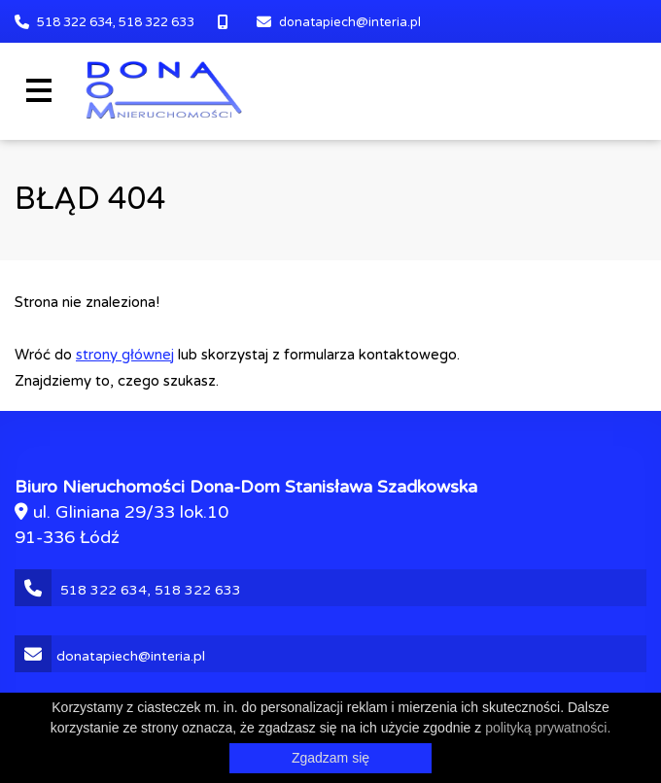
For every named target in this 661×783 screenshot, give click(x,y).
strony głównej (125, 354)
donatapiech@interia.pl (350, 22)
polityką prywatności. (547, 727)
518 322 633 (156, 22)
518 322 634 (75, 22)
